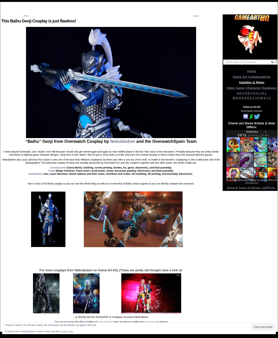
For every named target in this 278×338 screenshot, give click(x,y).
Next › (196, 16)
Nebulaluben (122, 141)
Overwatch (150, 321)
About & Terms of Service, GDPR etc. (252, 187)
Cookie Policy (67, 331)
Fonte (51, 170)
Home (251, 71)
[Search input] (247, 62)
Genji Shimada (105, 321)
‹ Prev (25, 16)
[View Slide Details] (251, 39)
